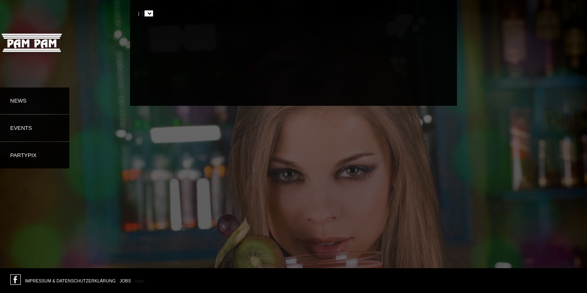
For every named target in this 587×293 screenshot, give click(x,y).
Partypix (23, 155)
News (18, 101)
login (139, 280)
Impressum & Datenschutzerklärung (70, 280)
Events (21, 128)
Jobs (125, 280)
